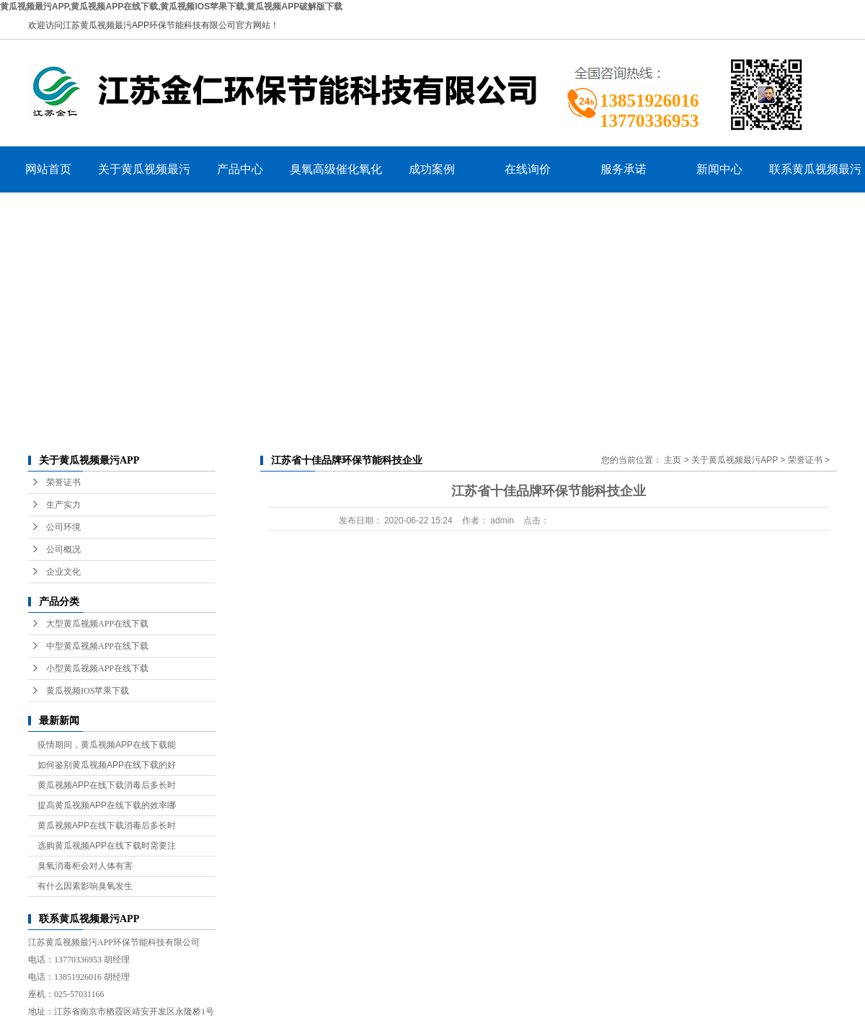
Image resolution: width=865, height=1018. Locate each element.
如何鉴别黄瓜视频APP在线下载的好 (106, 765)
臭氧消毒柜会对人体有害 (85, 866)
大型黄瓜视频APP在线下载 (97, 624)
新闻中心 (719, 169)
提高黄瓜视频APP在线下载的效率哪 (106, 805)
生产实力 (63, 505)
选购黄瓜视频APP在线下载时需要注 (106, 846)
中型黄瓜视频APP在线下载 (97, 646)
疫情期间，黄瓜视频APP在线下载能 (106, 745)
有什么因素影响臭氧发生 (85, 886)
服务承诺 (623, 169)
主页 (672, 460)
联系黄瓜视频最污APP (815, 177)
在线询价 (528, 169)
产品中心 (240, 169)
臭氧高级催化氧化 (336, 169)
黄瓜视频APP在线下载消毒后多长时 (106, 785)
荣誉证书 (63, 482)
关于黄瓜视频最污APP (144, 177)
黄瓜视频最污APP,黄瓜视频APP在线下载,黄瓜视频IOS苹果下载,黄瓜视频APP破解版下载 (171, 6)
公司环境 (63, 527)
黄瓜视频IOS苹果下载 (87, 691)
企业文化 (63, 572)
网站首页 (48, 169)
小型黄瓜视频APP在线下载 (97, 668)
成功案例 (432, 169)
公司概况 (63, 549)
